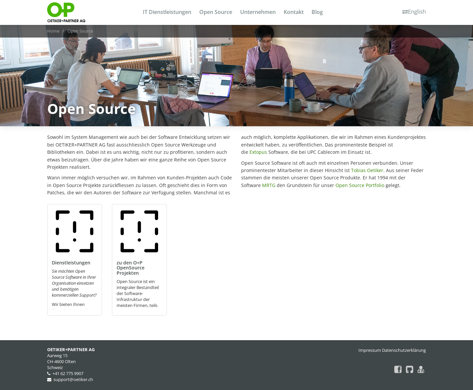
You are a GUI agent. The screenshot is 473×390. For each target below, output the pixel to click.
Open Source (215, 12)
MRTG (268, 185)
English (414, 11)
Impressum (369, 350)
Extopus (258, 152)
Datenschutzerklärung (404, 350)
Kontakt (294, 12)
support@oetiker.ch (73, 379)
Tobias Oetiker (367, 170)
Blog (317, 12)
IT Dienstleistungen (167, 12)
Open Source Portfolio (359, 185)
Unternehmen (258, 12)
